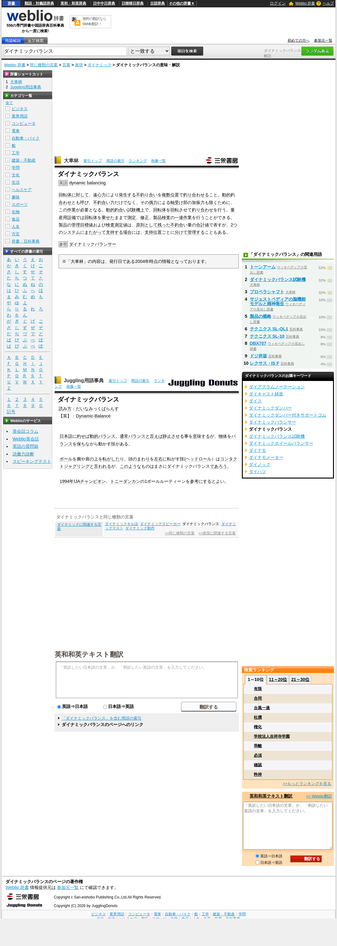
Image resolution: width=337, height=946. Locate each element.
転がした (111, 458)
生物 (16, 212)
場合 (127, 232)
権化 (258, 727)
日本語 (66, 436)
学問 (16, 167)
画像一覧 (158, 161)
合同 (258, 698)
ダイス (255, 400)
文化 (16, 175)
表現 (79, 65)
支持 (149, 232)
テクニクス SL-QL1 (269, 328)
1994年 (67, 481)
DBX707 (258, 343)
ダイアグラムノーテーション (277, 386)
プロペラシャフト (267, 291)
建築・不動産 (24, 160)
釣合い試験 (125, 209)
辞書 (11, 3)
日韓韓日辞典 (133, 3)
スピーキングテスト (32, 461)
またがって (95, 232)
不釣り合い (146, 194)
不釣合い (101, 202)
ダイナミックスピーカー (160, 524)
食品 (16, 219)
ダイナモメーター (266, 457)
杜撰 (258, 717)
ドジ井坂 (258, 355)
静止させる (173, 436)
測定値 (120, 224)
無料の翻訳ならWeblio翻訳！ (94, 21)
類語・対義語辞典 (39, 3)
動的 (226, 194)
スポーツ (20, 204)
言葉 (66, 65)
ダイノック (259, 464)
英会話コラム (25, 431)
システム (71, 232)
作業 (71, 209)
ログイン (278, 3)
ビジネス (20, 108)
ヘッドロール (198, 458)
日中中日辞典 (104, 3)
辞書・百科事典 (26, 241)
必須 (258, 755)
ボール (66, 458)
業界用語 (20, 116)
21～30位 (300, 679)
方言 (16, 234)
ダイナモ (257, 450)
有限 (258, 688)
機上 (140, 209)
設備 (71, 217)
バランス (106, 436)
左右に (160, 458)
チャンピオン (93, 481)
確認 (258, 765)
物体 (223, 436)
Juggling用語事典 (84, 380)
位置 (174, 194)
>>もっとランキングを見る (307, 783)
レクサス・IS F (264, 363)
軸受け (176, 202)
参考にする (200, 481)
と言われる (100, 466)
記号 (11, 412)
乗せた (108, 217)
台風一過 (262, 708)
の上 (94, 458)
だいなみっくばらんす (97, 408)
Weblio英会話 (26, 438)
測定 (131, 217)
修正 (144, 217)
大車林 (71, 160)
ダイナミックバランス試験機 (278, 279)
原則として (146, 224)
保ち (81, 443)
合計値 (202, 224)
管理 (76, 224)
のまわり (141, 458)
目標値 (86, 224)
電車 (16, 131)
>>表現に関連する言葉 (217, 533)
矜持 (258, 774)
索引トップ (92, 161)
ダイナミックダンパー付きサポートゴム (287, 415)
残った (163, 224)
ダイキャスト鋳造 (266, 393)
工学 (16, 153)
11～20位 (278, 679)
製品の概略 (260, 316)
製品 (157, 217)
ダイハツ (257, 471)
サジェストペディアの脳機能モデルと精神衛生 (278, 301)
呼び (84, 202)
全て (9, 103)
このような (130, 466)
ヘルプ (328, 3)
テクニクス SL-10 (267, 336)
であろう (218, 466)
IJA (77, 481)
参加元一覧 (323, 40)
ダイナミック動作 (140, 528)
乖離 (258, 746)
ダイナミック (99, 65)
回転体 (65, 194)
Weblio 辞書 (305, 3)
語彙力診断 (23, 454)
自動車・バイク (26, 138)
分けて (181, 232)
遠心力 (99, 194)
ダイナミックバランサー (92, 244)
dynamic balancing (87, 182)
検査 (166, 217)
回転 (174, 209)
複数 (166, 194)
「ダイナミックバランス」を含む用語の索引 (101, 718)
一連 (179, 217)
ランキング (138, 161)
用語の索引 (115, 161)
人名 (16, 226)
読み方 (65, 408)
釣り (196, 209)
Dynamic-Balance (93, 415)
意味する (201, 436)
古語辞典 (157, 3)
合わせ (65, 202)
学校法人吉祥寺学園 (272, 736)
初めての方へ (299, 40)
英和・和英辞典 (73, 3)
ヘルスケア (22, 189)
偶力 (153, 202)
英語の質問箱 (25, 446)
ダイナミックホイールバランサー (281, 443)
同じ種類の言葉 (44, 65)
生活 (16, 182)
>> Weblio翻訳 (319, 796)
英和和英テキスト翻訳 (89, 654)
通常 (124, 436)
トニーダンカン (125, 481)
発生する (127, 194)
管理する (196, 232)
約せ (81, 436)
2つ (233, 224)
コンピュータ (24, 123)
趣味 (16, 197)
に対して (80, 194)
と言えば (154, 436)
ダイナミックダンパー (270, 408)
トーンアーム (263, 266)
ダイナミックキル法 (121, 524)
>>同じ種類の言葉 (180, 533)
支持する (114, 232)
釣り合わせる (196, 194)
